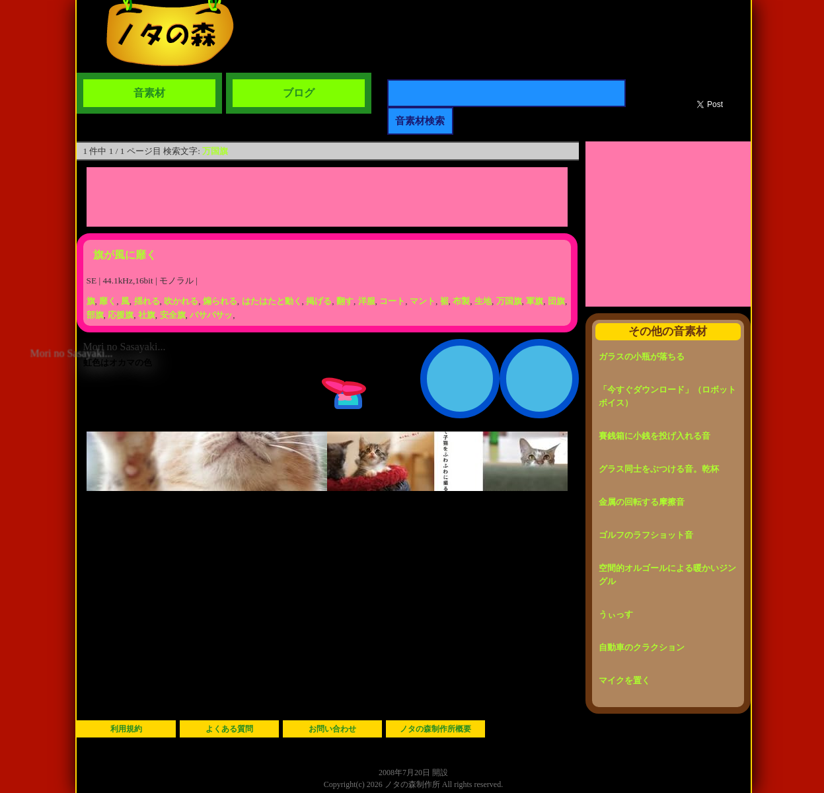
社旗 (146, 315)
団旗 (556, 301)
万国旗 (215, 151)
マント (422, 301)
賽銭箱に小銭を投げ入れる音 (654, 436)
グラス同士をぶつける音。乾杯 (659, 469)
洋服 (366, 301)
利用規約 (126, 729)
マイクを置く (624, 680)
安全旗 (173, 315)
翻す (345, 301)
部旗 (95, 315)
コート (392, 301)
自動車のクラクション (642, 647)
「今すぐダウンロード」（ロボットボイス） (667, 396)
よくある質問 (229, 729)
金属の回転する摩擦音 (642, 502)
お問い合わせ (332, 729)
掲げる (319, 301)
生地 (483, 301)
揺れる (147, 301)
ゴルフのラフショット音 (646, 535)
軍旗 (534, 301)
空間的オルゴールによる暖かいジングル (667, 574)
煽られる (220, 301)
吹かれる (181, 301)
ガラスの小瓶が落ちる (642, 356)
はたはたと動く (272, 301)
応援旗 (120, 315)
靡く (107, 301)
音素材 (149, 92)
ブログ (299, 92)
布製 (461, 301)
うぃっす (616, 614)
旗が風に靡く (125, 254)
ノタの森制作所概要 (435, 729)
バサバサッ (211, 315)
